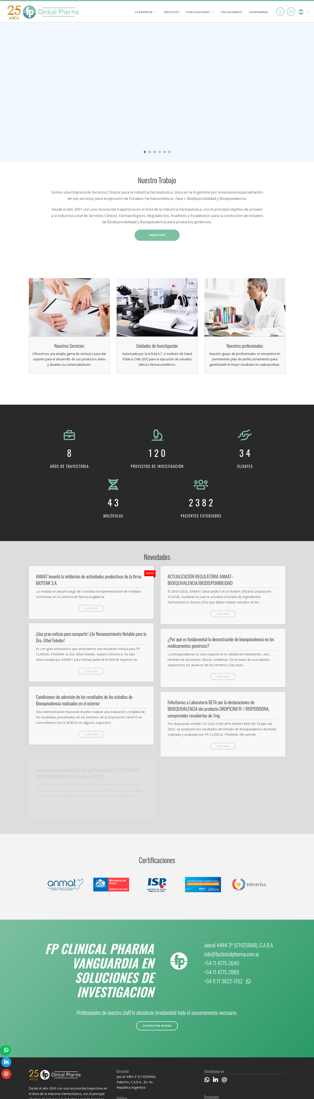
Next (307, 92)
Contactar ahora (157, 1025)
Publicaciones (198, 12)
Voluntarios (231, 12)
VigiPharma (258, 12)
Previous (6, 92)
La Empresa (144, 12)
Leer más (91, 608)
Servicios (171, 12)
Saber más (157, 235)
